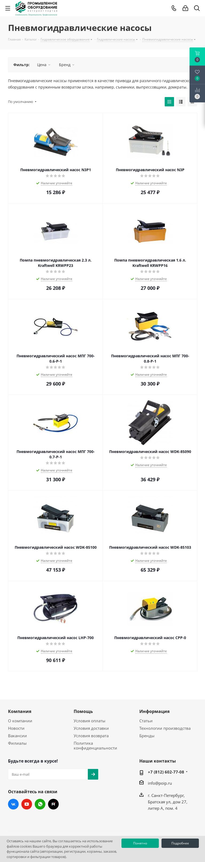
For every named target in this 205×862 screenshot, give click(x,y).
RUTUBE (53, 804)
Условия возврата (91, 735)
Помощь (83, 711)
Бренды (147, 735)
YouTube (26, 804)
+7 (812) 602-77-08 (166, 772)
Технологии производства (165, 728)
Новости (16, 728)
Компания (19, 711)
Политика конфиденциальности (95, 745)
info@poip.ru (160, 783)
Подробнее (180, 843)
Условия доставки (91, 728)
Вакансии (17, 735)
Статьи (146, 720)
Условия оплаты (89, 720)
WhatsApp (40, 804)
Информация (154, 711)
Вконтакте (13, 804)
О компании (20, 720)
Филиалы (17, 743)
